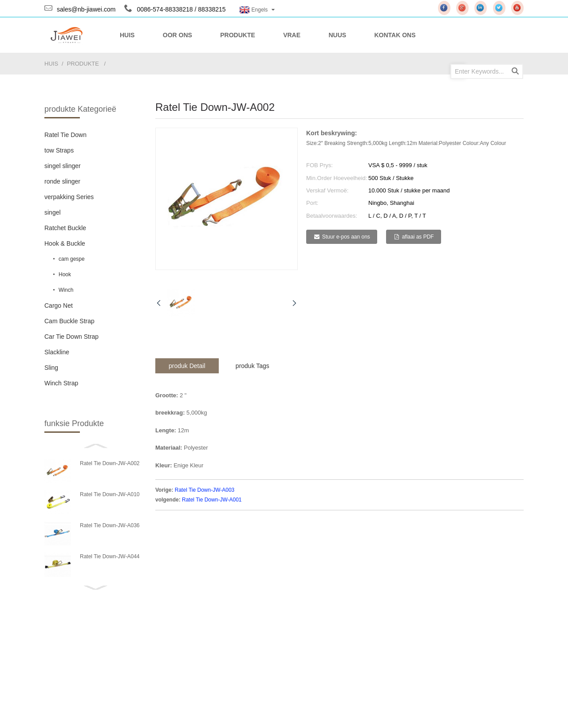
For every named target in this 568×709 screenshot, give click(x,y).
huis (51, 63)
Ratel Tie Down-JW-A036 (110, 525)
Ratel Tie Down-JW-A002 (110, 463)
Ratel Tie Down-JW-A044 (110, 556)
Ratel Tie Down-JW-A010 (110, 494)
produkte (83, 63)
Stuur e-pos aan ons (346, 237)
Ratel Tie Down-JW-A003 (205, 490)
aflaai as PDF (418, 237)
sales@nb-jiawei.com (86, 9)
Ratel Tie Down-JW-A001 (212, 500)
